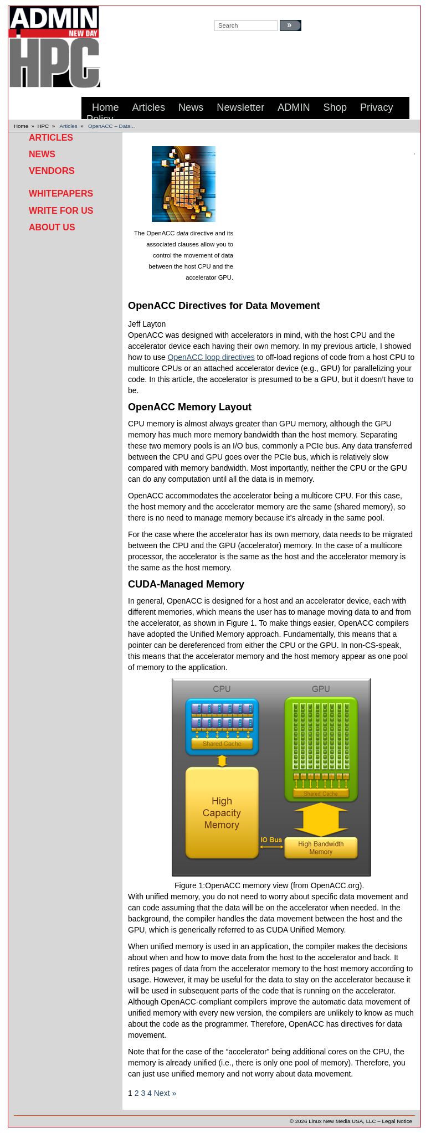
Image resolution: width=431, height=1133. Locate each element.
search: (225, 11)
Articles (69, 126)
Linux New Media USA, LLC (342, 1121)
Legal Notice (397, 1121)
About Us (52, 227)
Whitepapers (61, 193)
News (42, 154)
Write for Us (61, 210)
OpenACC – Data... (111, 126)
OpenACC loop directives (211, 357)
